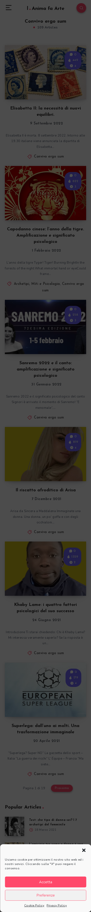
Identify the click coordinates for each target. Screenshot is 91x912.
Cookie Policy (34, 905)
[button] (83, 850)
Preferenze (45, 895)
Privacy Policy (57, 905)
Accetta (45, 882)
